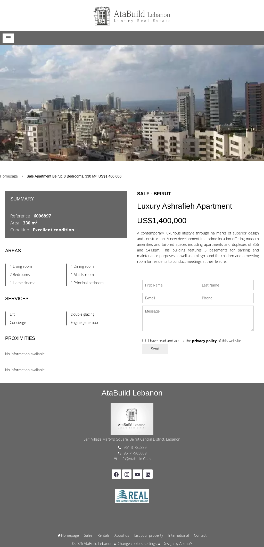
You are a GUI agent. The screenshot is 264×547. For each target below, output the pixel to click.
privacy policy (204, 340)
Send (155, 348)
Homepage (132, 15)
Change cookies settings (137, 543)
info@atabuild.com (135, 458)
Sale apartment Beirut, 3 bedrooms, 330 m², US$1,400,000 (74, 176)
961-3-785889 (135, 447)
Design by (177, 543)
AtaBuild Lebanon (132, 393)
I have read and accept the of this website (194, 340)
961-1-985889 (135, 453)
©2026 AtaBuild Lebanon (92, 543)
